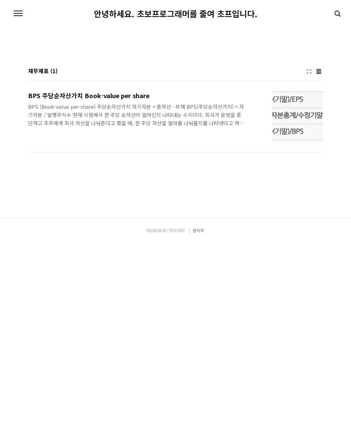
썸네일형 (309, 167)
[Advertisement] (175, 85)
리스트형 (319, 167)
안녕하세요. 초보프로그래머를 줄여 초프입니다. (175, 14)
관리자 (198, 422)
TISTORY (177, 422)
